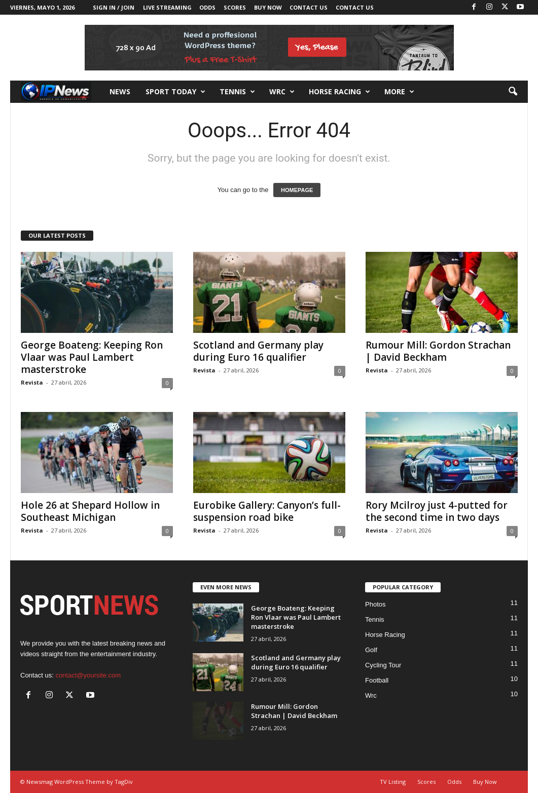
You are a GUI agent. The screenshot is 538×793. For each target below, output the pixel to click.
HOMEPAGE (297, 190)
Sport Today (175, 92)
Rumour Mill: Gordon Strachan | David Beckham (438, 351)
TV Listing (393, 781)
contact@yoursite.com (88, 675)
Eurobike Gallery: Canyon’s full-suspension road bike (267, 511)
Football (376, 680)
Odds (207, 7)
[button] (512, 92)
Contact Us (309, 7)
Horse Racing (385, 634)
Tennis (237, 92)
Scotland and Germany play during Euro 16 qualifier (258, 351)
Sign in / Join (113, 7)
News (120, 91)
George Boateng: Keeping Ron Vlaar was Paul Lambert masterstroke (92, 357)
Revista (32, 382)
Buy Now (268, 7)
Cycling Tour (383, 665)
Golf (371, 650)
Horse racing (339, 92)
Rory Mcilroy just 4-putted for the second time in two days (437, 511)
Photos (375, 604)
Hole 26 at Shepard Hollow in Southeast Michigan (90, 511)
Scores (235, 7)
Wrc (282, 92)
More (399, 92)
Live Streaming (167, 7)
